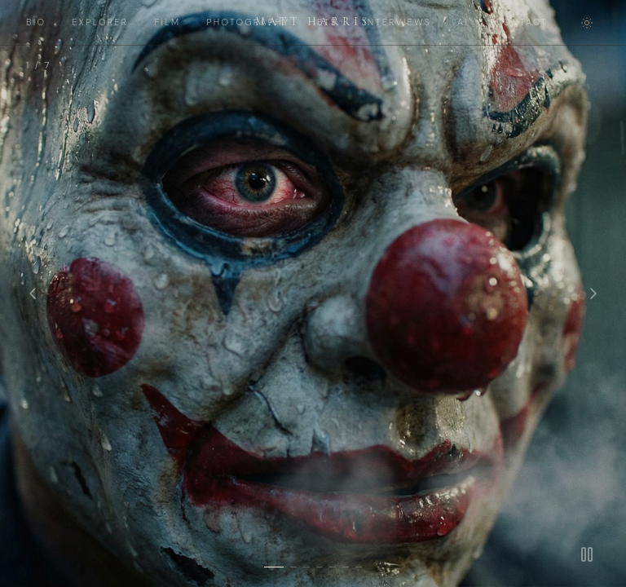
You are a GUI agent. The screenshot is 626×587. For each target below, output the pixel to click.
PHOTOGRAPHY (247, 22)
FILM (167, 22)
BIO (36, 22)
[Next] (593, 293)
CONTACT (521, 22)
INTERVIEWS (397, 22)
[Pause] (587, 554)
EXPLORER (100, 22)
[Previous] (32, 293)
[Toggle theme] (587, 23)
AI (463, 22)
